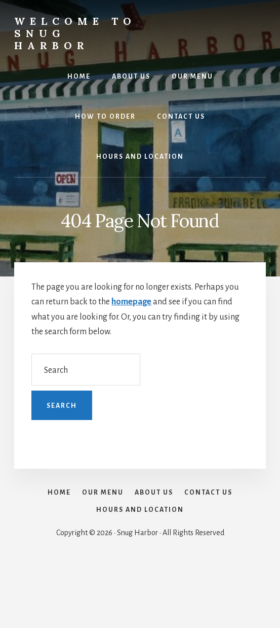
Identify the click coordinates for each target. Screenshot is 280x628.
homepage (131, 301)
